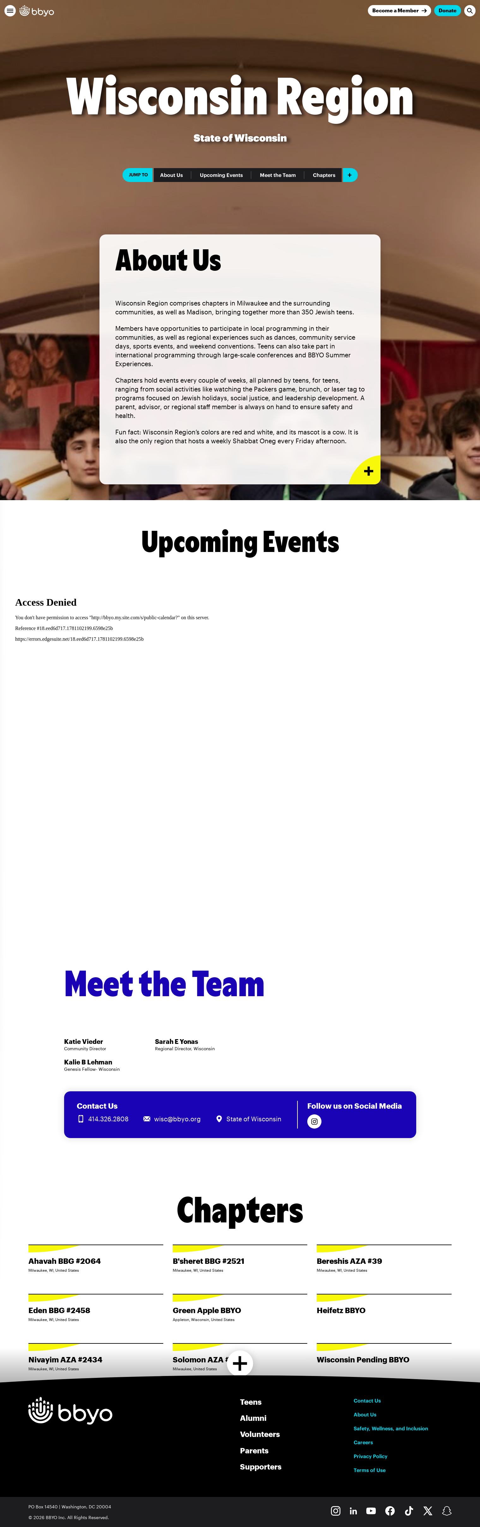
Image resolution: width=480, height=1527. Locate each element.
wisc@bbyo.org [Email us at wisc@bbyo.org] (177, 1119)
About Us (171, 175)
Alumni (253, 1417)
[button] (10, 10)
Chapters (324, 175)
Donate (448, 10)
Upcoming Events (221, 175)
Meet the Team (278, 175)
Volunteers (260, 1434)
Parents (254, 1450)
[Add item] (350, 175)
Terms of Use (370, 1470)
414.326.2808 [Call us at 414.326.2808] (108, 1119)
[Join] (399, 10)
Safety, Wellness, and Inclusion (391, 1428)
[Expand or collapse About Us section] (365, 470)
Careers (363, 1442)
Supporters (260, 1466)
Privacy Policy (370, 1456)
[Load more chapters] (240, 1363)
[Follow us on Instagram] (314, 1121)
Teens (250, 1401)
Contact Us (367, 1400)
